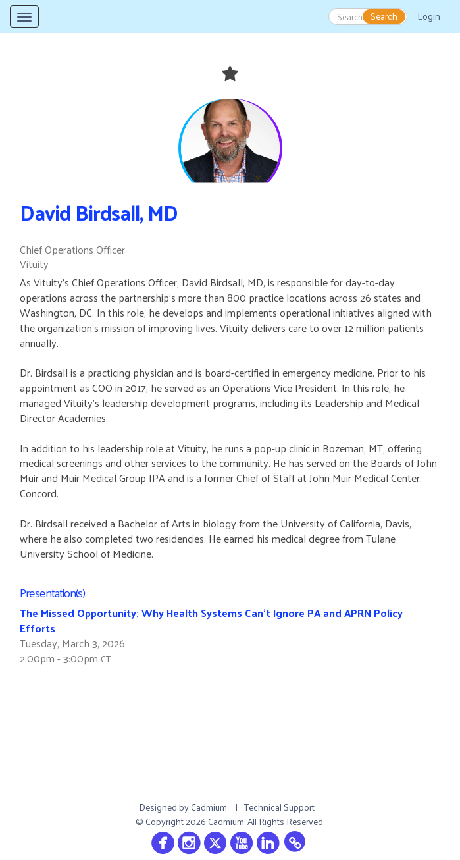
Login (428, 16)
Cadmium (209, 807)
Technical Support (279, 807)
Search (384, 16)
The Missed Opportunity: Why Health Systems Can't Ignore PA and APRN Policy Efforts (211, 620)
